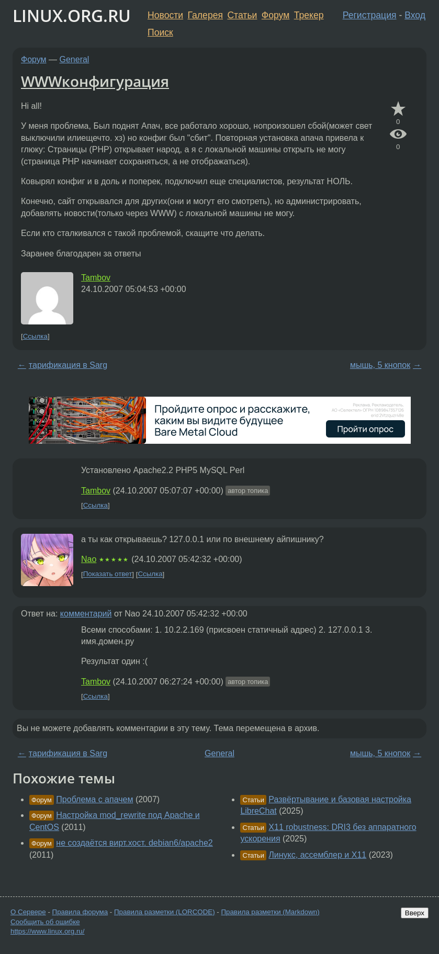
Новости (165, 15)
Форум (275, 15)
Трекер (309, 15)
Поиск (160, 32)
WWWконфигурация (95, 81)
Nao (88, 559)
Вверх (414, 913)
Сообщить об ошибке (45, 922)
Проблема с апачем (94, 799)
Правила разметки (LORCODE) (164, 912)
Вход (414, 15)
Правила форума (80, 912)
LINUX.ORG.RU (72, 15)
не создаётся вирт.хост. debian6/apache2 (134, 842)
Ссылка (35, 336)
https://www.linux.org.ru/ (47, 931)
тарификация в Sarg (68, 365)
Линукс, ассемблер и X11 (317, 854)
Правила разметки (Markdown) (270, 912)
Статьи (242, 15)
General (74, 59)
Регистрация (370, 15)
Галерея (205, 15)
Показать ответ (107, 574)
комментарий (86, 613)
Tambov (95, 277)
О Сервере (28, 912)
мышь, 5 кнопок (380, 365)
